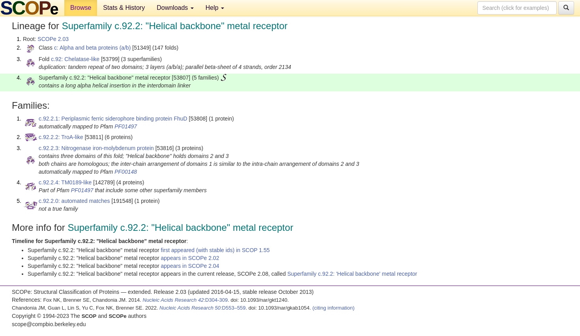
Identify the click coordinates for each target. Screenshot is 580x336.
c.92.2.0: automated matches (74, 201)
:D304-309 (185, 300)
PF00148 (125, 172)
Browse (80, 7)
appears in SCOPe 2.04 (190, 266)
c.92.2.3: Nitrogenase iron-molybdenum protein (96, 148)
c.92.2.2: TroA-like (61, 137)
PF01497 (125, 126)
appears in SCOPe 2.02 (190, 258)
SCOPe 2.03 (53, 39)
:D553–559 (202, 308)
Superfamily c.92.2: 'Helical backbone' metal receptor (352, 274)
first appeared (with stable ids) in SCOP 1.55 (215, 250)
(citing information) (333, 308)
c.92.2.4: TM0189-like (65, 182)
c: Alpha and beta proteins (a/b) (92, 48)
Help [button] (215, 7)
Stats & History (124, 7)
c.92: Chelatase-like (75, 59)
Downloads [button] (175, 7)
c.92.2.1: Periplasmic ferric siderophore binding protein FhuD (113, 118)
